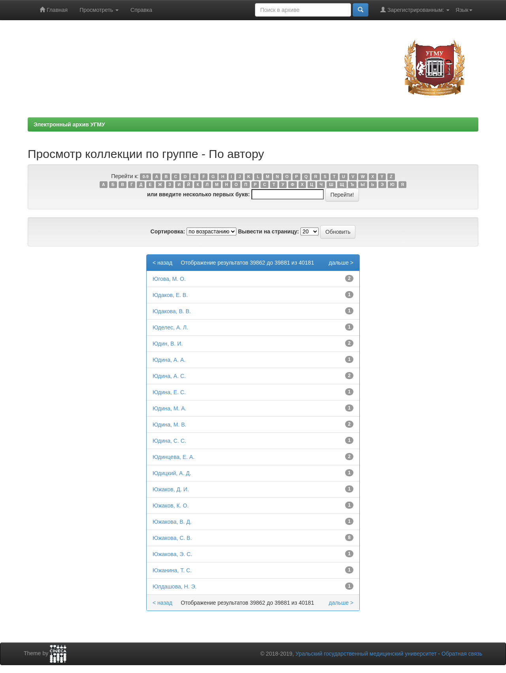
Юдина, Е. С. (169, 392)
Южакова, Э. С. (172, 554)
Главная (54, 9)
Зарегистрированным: (414, 9)
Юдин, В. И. (168, 343)
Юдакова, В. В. (172, 311)
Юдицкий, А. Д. (172, 473)
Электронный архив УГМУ (69, 124)
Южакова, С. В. (172, 538)
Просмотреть (99, 10)
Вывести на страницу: (268, 231)
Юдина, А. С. (169, 376)
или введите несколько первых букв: (198, 194)
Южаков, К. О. (171, 505)
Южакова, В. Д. (172, 522)
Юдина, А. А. (169, 360)
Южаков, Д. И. (171, 489)
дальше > (341, 262)
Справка (141, 10)
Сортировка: (168, 231)
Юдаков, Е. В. (170, 295)
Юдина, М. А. (169, 408)
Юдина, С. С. (169, 441)
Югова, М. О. (169, 279)
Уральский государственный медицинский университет (365, 653)
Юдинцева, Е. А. (173, 457)
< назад (162, 262)
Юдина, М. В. (169, 424)
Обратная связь (462, 653)
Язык (463, 10)
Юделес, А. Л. (170, 327)
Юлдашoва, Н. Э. (174, 586)
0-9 (146, 176)
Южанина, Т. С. (172, 570)
